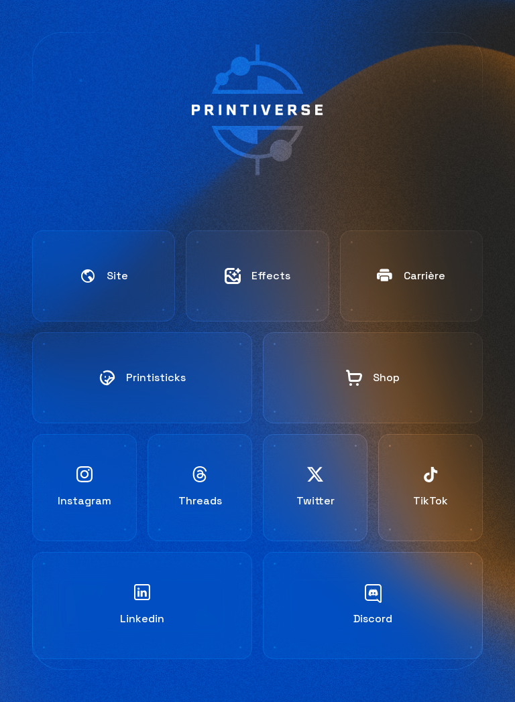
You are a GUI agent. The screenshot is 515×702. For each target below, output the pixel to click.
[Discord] (373, 605)
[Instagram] (84, 487)
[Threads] (200, 487)
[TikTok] (430, 487)
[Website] (103, 276)
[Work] (257, 276)
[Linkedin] (142, 605)
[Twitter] (315, 487)
